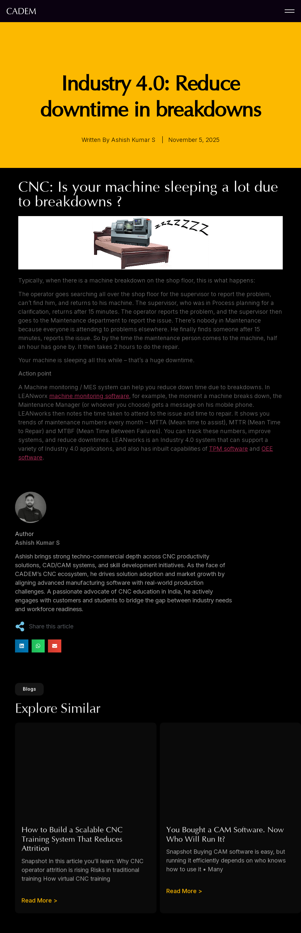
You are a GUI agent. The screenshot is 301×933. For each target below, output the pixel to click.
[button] (21, 646)
